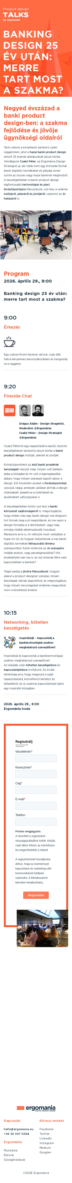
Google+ (46, 1152)
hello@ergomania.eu (19, 1129)
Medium (45, 1147)
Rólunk (9, 1155)
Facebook (47, 1129)
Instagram (47, 1143)
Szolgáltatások (14, 1159)
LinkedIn (46, 1138)
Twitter (45, 1133)
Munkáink (11, 1150)
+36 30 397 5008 (16, 1133)
